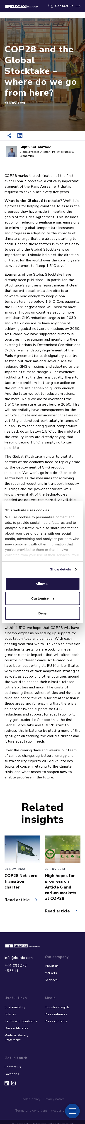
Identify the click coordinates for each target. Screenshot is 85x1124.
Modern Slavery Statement (16, 1037)
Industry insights (57, 1007)
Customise (42, 598)
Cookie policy (30, 1099)
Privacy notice (54, 1099)
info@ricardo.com (19, 957)
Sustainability (15, 1007)
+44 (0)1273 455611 (16, 968)
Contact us (64, 6)
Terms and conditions (21, 1021)
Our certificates (16, 1028)
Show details (60, 569)
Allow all (42, 584)
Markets (51, 973)
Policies (10, 1014)
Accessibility (60, 1110)
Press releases (56, 1014)
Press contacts (56, 1021)
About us (52, 966)
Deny (42, 613)
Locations (12, 1074)
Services (51, 980)
